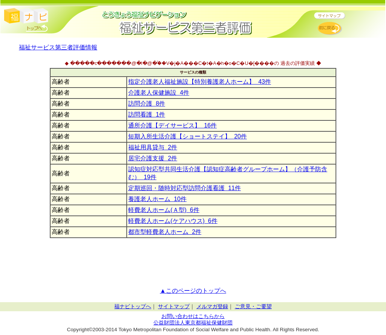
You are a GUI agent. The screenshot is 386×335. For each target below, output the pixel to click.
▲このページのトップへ (193, 290)
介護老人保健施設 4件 (158, 92)
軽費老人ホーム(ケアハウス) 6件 (172, 221)
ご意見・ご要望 (253, 306)
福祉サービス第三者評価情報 (58, 47)
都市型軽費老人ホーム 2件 (164, 232)
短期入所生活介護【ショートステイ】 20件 (187, 136)
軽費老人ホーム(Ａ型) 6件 (163, 210)
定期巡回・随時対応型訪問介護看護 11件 (184, 188)
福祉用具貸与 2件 (152, 147)
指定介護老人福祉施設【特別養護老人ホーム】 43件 (199, 81)
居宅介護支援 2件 (152, 158)
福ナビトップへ (132, 306)
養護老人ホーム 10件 (157, 199)
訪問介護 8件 (146, 103)
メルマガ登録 (212, 306)
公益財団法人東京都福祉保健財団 (193, 323)
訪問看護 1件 (146, 114)
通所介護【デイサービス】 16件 (172, 125)
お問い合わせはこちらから (193, 316)
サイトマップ (174, 306)
